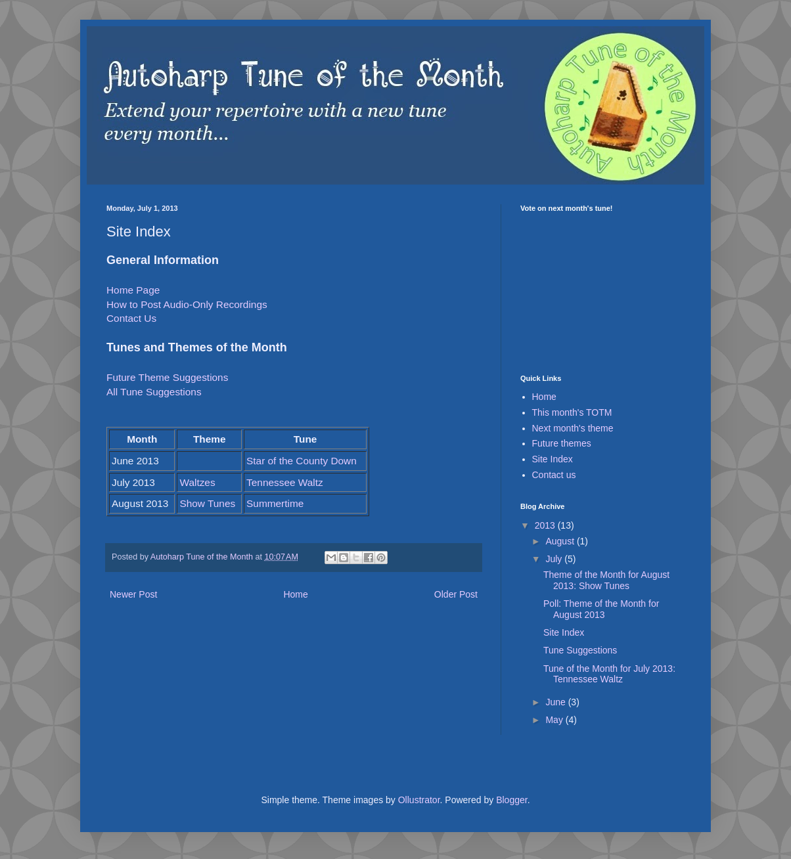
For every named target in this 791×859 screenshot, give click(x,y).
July (554, 559)
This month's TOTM (572, 412)
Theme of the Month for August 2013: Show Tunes (606, 580)
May (555, 720)
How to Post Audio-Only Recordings (186, 304)
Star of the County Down (301, 460)
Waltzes (197, 482)
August (560, 541)
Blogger (511, 800)
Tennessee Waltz (284, 482)
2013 (546, 525)
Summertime (275, 503)
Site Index (552, 459)
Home (295, 594)
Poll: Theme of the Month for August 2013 (601, 609)
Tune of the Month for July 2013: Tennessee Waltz (609, 674)
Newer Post (133, 594)
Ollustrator (419, 800)
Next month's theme (573, 428)
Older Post (456, 594)
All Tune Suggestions (154, 391)
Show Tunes (207, 503)
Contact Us (131, 318)
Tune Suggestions (580, 650)
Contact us (554, 475)
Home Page (133, 290)
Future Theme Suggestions (167, 377)
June (556, 702)
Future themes (561, 443)
